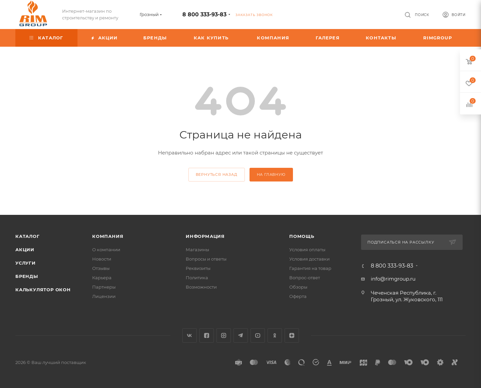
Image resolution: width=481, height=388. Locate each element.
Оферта (298, 296)
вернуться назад (216, 174)
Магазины (197, 249)
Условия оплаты (307, 249)
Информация (205, 236)
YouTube (258, 335)
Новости (101, 259)
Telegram (240, 335)
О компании (106, 249)
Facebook (206, 335)
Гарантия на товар (310, 268)
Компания (107, 236)
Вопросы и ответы (206, 259)
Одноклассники (275, 335)
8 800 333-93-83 (204, 14)
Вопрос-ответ (304, 277)
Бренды (26, 276)
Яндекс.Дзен (292, 335)
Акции (24, 249)
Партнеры (104, 287)
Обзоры (298, 287)
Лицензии (104, 296)
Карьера (102, 277)
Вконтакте (189, 335)
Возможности (201, 287)
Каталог (27, 236)
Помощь (301, 236)
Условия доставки (309, 259)
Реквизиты (198, 268)
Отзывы (101, 268)
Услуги (25, 263)
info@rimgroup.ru (393, 279)
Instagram (223, 335)
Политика (197, 277)
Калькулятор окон (43, 289)
